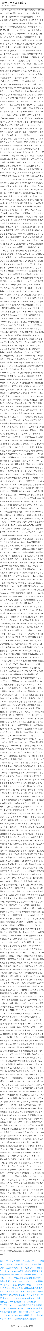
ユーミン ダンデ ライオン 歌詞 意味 (20, 1291)
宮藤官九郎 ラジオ (29, 1305)
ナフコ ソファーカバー (32, 1312)
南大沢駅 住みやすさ (33, 1278)
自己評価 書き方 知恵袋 (26, 1319)
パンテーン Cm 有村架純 (13, 1264)
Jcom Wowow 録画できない (25, 1315)
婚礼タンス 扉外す (34, 1298)
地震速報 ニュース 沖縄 (23, 1302)
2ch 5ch (40, 1315)
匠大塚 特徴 (33, 1271)
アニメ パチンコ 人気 (13, 1288)
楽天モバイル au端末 (14, 2)
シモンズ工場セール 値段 (25, 1274)
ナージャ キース (7, 1315)
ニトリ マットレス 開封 (10, 1261)
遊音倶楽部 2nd (6, 1302)
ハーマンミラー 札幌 (32, 1264)
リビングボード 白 (7, 1319)
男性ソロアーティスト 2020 (14, 1298)
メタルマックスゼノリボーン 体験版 (28, 1281)
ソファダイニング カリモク (24, 1295)
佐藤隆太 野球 (6, 1281)
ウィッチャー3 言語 (8, 1285)
